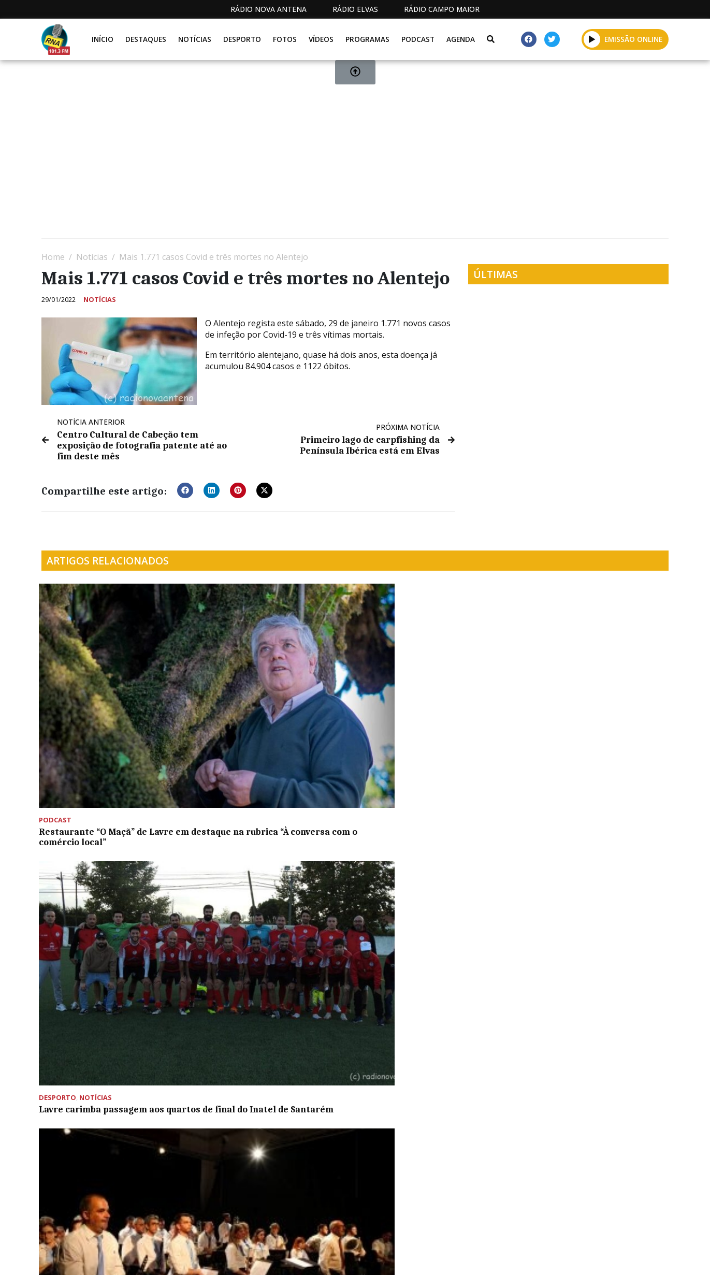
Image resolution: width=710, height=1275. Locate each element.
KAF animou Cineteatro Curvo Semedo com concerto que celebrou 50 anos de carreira (585, 874)
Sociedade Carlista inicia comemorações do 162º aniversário (414, 708)
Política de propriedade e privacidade (593, 1255)
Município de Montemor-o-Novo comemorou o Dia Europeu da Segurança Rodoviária (429, 874)
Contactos (475, 1255)
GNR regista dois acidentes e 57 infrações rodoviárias (269, 776)
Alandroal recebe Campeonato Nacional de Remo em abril (427, 1023)
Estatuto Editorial (318, 1255)
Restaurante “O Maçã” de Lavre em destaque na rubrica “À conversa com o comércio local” (109, 708)
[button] (185, 489)
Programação (404, 1255)
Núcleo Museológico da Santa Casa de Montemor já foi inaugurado (104, 1029)
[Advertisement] (352, 153)
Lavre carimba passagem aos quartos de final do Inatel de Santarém (264, 708)
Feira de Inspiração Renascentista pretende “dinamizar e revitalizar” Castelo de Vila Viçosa (591, 713)
